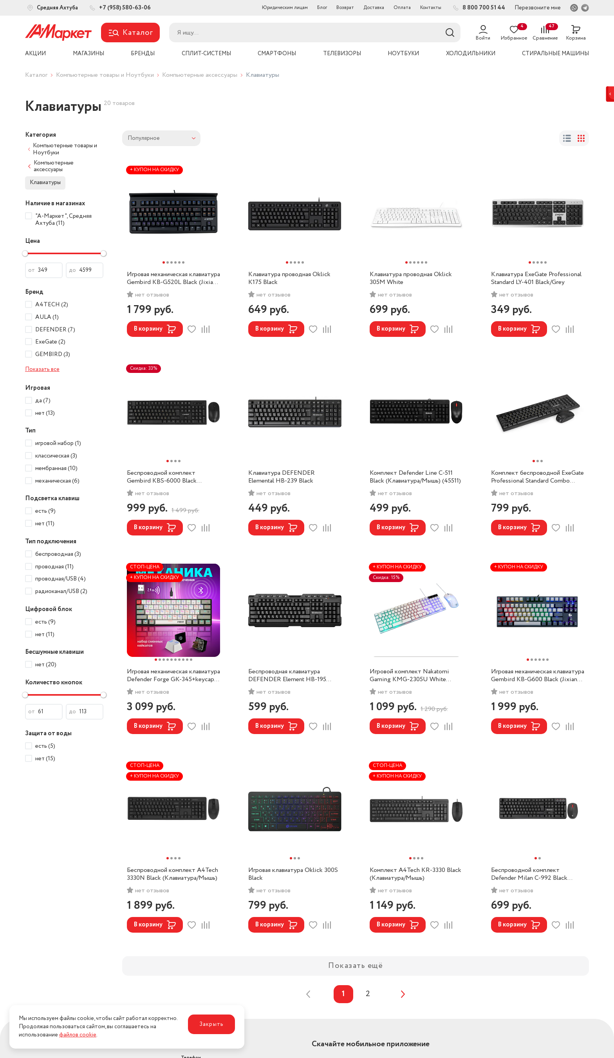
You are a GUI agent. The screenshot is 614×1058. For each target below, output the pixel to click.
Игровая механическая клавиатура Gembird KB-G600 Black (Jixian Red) (537, 676)
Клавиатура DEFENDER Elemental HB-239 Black (281, 477)
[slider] (25, 253)
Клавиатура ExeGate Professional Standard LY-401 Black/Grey (536, 278)
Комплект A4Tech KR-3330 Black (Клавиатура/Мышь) (415, 874)
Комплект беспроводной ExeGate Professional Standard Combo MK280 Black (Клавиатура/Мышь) (537, 477)
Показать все (42, 369)
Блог (322, 7)
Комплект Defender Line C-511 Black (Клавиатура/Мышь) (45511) (415, 477)
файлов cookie (77, 1035)
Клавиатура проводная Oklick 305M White (411, 278)
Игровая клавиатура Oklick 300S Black (293, 874)
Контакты (430, 7)
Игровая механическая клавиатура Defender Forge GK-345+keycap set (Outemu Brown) (173, 676)
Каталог (36, 75)
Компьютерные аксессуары (199, 75)
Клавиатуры (45, 182)
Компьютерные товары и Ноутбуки (105, 75)
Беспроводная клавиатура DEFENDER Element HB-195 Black (287, 676)
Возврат (345, 7)
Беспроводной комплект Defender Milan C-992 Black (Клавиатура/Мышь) (529, 874)
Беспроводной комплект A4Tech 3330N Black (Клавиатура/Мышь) (172, 874)
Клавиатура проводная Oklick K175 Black (289, 278)
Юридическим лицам (285, 7)
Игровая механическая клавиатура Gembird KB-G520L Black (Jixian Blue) (173, 278)
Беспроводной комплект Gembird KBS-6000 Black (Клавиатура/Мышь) (162, 477)
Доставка (373, 7)
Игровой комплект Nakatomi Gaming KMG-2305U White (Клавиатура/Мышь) (409, 676)
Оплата (402, 7)
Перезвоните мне (538, 8)
